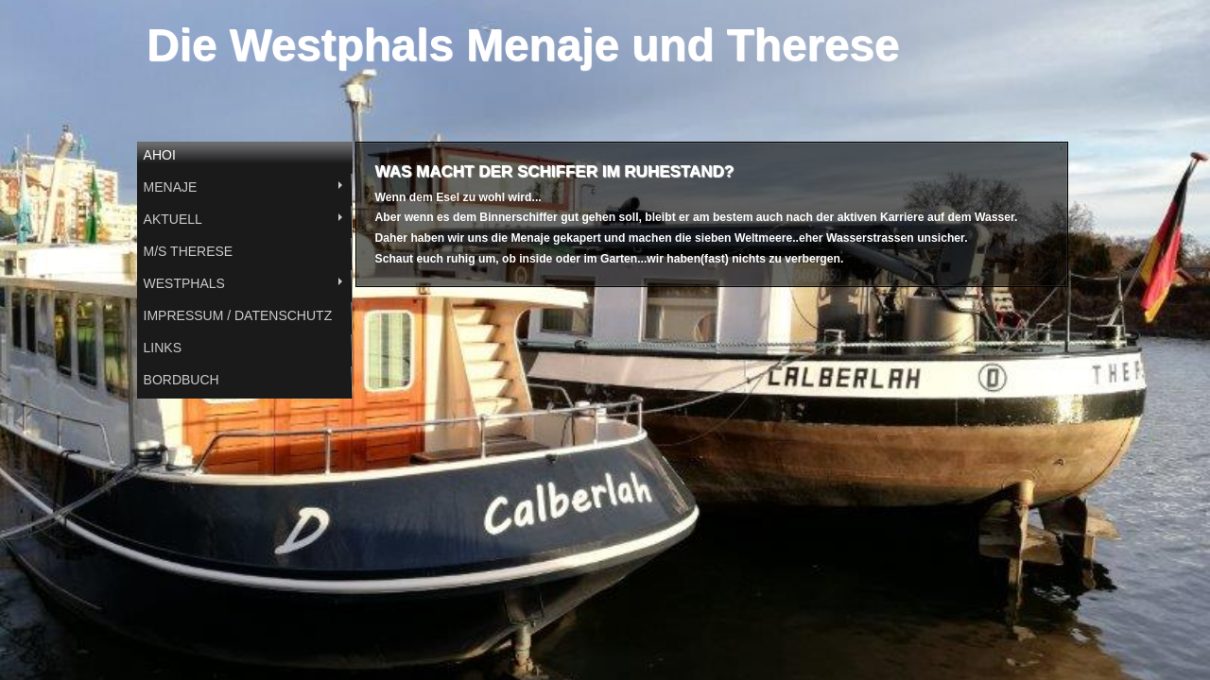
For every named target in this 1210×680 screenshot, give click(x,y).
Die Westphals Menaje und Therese (523, 45)
